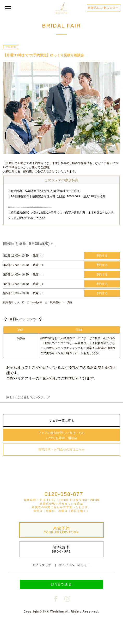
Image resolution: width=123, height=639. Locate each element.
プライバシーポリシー (74, 565)
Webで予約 (31, 627)
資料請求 (61, 549)
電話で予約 (91, 628)
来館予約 (61, 530)
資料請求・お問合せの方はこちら (61, 449)
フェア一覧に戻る (61, 420)
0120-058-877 (64, 494)
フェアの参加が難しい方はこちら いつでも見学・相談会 (61, 435)
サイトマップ (42, 565)
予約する (102, 255)
